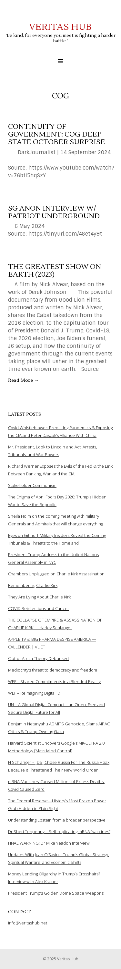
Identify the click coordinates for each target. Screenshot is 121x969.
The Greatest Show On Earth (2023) (54, 270)
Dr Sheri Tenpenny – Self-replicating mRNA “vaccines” (59, 831)
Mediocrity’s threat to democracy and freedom (52, 670)
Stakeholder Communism (32, 485)
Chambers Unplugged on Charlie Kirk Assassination (56, 574)
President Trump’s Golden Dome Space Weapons (56, 893)
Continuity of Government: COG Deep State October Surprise (56, 134)
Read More (23, 380)
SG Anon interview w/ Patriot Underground (54, 212)
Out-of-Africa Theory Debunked (38, 658)
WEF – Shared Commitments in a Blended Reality (54, 681)
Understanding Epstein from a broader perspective (57, 820)
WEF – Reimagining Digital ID (34, 693)
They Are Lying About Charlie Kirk (39, 597)
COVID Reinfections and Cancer (38, 608)
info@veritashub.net (27, 923)
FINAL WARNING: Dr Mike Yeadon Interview (48, 843)
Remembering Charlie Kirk (32, 585)
